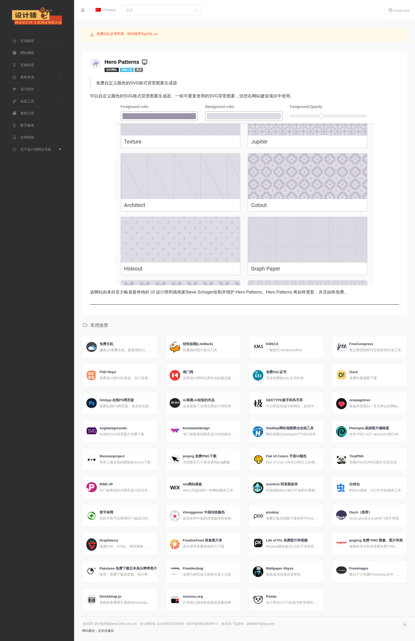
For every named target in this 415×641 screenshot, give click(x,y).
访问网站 (112, 69)
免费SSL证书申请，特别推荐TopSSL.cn (127, 34)
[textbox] (161, 10)
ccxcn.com (399, 10)
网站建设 (88, 631)
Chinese (106, 10)
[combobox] (161, 10)
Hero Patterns (126, 62)
